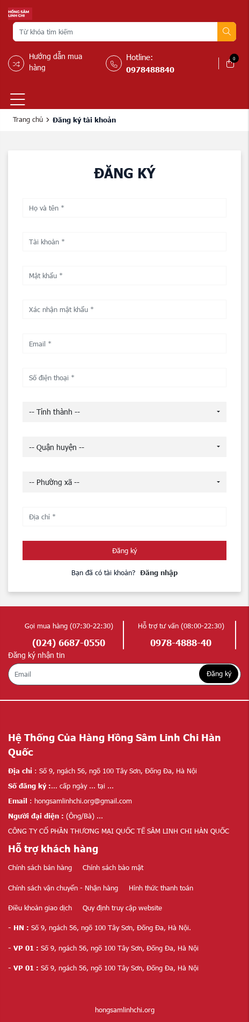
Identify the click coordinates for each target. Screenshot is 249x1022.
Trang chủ (28, 119)
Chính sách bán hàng (40, 867)
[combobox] (124, 412)
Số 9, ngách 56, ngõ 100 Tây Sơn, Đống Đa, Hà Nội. (99, 927)
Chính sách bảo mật (113, 867)
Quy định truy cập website (122, 907)
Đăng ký (124, 550)
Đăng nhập (159, 572)
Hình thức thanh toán (161, 887)
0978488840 (150, 69)
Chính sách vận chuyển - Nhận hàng (63, 887)
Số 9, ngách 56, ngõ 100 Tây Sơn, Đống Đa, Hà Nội (103, 948)
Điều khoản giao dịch (40, 907)
